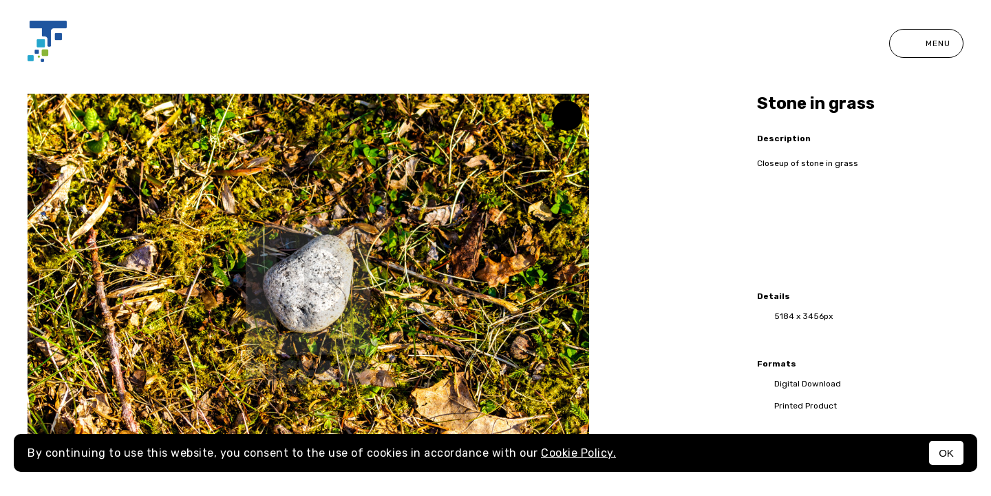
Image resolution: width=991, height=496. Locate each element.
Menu (926, 43)
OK (946, 453)
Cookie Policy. (578, 452)
